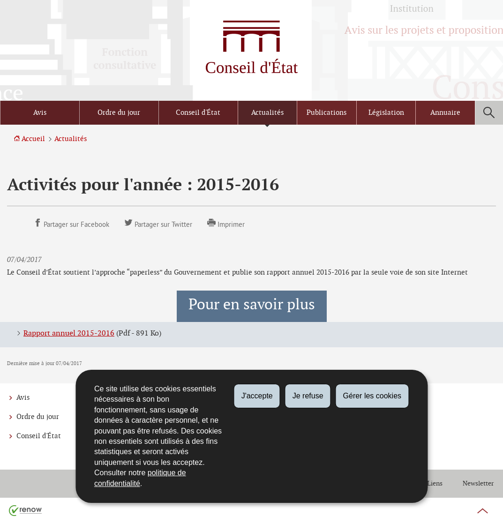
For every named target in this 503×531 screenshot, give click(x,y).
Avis (39, 113)
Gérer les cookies (372, 396)
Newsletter (478, 483)
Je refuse (308, 396)
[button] (489, 113)
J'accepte (257, 396)
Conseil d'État (198, 113)
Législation (386, 113)
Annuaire (445, 113)
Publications (326, 113)
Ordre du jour (119, 113)
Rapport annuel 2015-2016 (68, 333)
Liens (435, 483)
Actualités (267, 113)
